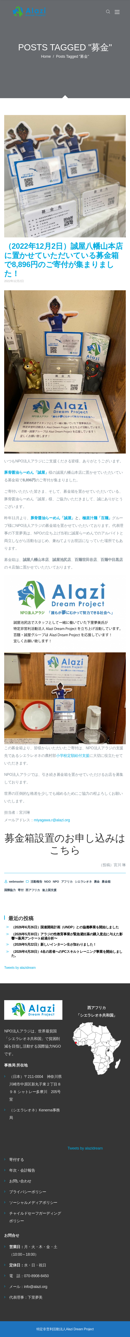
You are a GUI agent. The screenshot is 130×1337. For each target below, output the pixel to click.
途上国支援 (49, 890)
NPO (56, 881)
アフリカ (67, 881)
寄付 (20, 890)
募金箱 (106, 881)
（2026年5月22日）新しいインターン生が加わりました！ (53, 944)
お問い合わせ (20, 1181)
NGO (47, 881)
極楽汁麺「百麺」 (97, 518)
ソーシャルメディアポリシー (33, 1202)
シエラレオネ (83, 881)
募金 (97, 881)
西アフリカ (33, 890)
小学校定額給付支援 (72, 755)
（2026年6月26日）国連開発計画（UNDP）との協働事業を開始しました (65, 927)
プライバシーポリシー (27, 1192)
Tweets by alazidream (20, 967)
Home (46, 56)
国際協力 (10, 890)
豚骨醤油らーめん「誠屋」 (26, 472)
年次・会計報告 (22, 1170)
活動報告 (34, 881)
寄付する (16, 1160)
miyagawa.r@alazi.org (52, 820)
